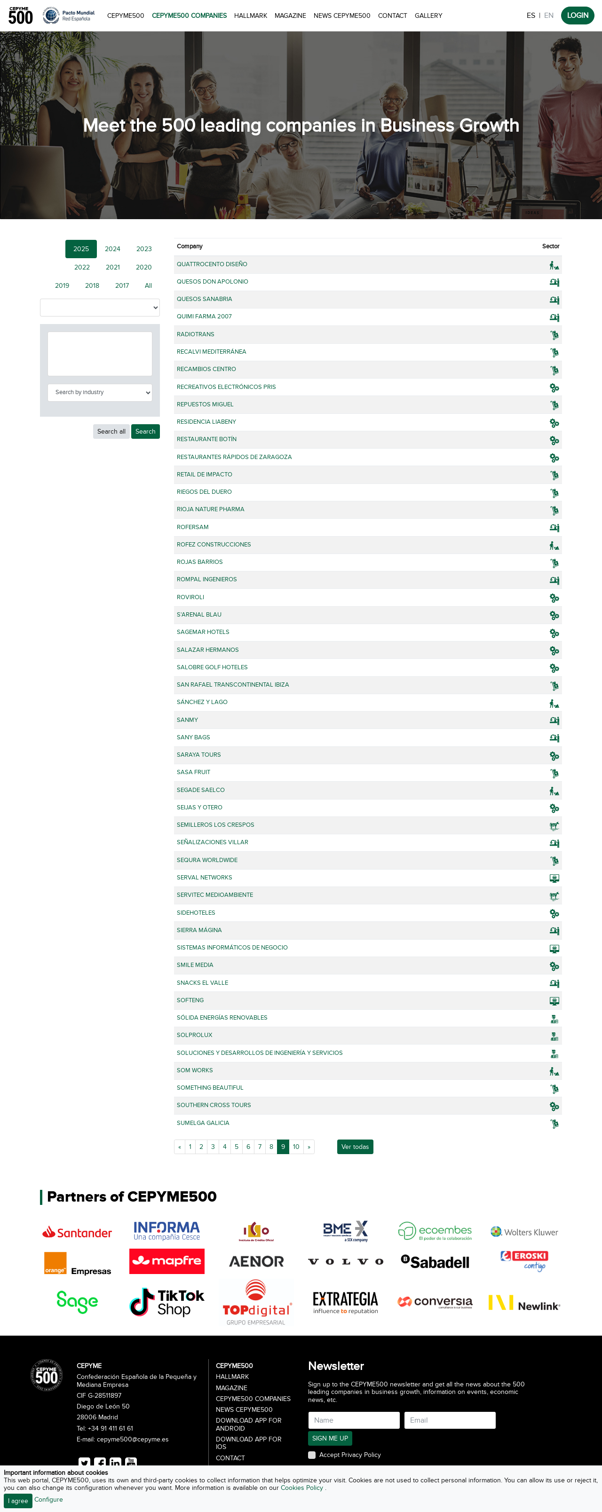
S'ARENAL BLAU (199, 614)
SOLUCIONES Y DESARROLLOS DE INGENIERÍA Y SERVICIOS (260, 1053)
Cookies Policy (303, 1488)
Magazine (290, 16)
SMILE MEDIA (195, 965)
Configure (48, 1500)
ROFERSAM (193, 527)
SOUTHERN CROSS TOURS (214, 1105)
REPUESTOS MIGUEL (205, 404)
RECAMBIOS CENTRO (206, 369)
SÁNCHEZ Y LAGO (202, 702)
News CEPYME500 (342, 16)
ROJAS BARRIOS (200, 562)
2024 (112, 249)
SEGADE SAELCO (201, 790)
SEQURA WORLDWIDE (207, 860)
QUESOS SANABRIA (204, 299)
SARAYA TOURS (199, 755)
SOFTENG (190, 1000)
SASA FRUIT (193, 772)
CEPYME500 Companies (189, 16)
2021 (113, 267)
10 (296, 1147)
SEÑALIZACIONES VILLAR (212, 842)
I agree (18, 1501)
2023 (144, 249)
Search (145, 431)
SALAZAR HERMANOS (208, 650)
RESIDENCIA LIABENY (206, 422)
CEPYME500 (125, 16)
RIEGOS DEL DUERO (204, 492)
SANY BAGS (193, 737)
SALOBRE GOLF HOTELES (212, 667)
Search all (111, 431)
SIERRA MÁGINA (199, 930)
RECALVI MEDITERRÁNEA (211, 352)
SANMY (187, 720)
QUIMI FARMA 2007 (204, 316)
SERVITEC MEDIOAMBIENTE (215, 895)
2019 (62, 286)
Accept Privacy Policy (350, 1455)
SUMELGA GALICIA (203, 1123)
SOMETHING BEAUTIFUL (210, 1088)
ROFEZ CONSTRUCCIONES (214, 544)
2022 (82, 267)
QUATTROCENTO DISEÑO (212, 264)
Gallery (429, 16)
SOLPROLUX (194, 1035)
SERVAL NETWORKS (204, 877)
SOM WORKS (195, 1070)
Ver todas (355, 1147)
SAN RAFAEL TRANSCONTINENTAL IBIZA (233, 685)
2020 (144, 267)
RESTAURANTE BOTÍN (207, 439)
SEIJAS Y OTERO (199, 807)
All (148, 286)
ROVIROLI (190, 597)
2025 (81, 249)
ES (531, 15)
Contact (392, 16)
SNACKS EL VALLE (202, 983)
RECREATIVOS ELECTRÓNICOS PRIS (226, 387)
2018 (92, 286)
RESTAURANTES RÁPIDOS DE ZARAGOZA (234, 457)
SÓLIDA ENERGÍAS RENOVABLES (222, 1017)
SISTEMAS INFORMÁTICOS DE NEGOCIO (232, 947)
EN (549, 15)
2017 (122, 286)
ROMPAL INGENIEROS (207, 579)
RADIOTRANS (195, 334)
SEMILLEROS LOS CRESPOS (215, 825)
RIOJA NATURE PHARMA (211, 509)
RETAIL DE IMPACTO (204, 474)
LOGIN (577, 15)
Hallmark (250, 16)
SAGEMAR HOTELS (203, 632)
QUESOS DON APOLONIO (212, 281)
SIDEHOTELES (196, 913)
